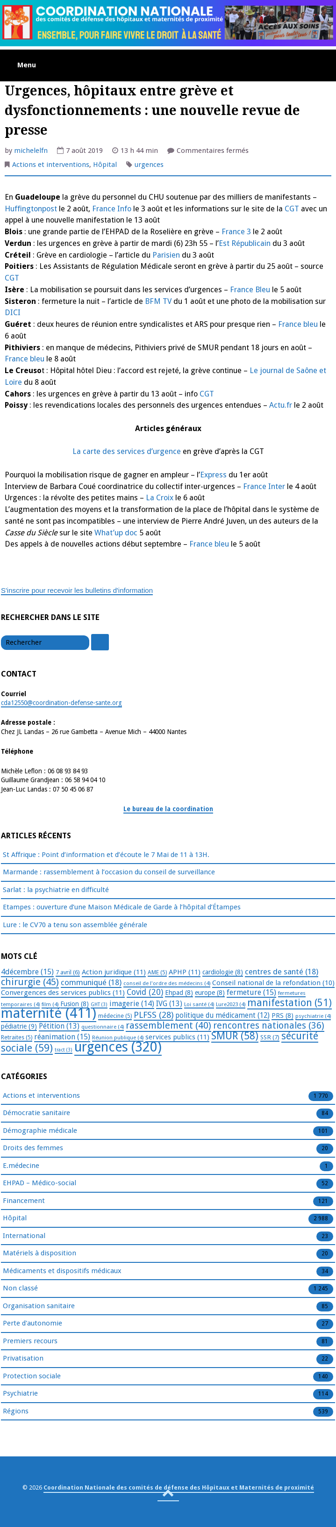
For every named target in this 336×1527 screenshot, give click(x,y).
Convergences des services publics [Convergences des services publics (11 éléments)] (63, 992)
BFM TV (158, 301)
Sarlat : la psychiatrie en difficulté (56, 890)
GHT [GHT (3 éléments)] (99, 1004)
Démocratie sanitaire (36, 1113)
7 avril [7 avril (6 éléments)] (68, 972)
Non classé (20, 1288)
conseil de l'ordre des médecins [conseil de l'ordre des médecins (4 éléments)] (166, 983)
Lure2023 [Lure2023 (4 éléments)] (230, 1004)
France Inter (264, 486)
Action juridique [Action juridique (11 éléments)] (114, 972)
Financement (24, 1201)
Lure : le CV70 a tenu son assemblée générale (75, 925)
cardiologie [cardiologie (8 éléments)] (222, 972)
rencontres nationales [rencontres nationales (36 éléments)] (268, 1025)
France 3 (236, 231)
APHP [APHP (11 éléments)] (184, 972)
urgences (149, 164)
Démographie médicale (40, 1131)
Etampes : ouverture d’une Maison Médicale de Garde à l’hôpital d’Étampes (122, 907)
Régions (16, 1411)
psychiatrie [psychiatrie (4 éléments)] (313, 1016)
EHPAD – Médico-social (39, 1183)
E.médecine (21, 1166)
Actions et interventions (50, 164)
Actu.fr (279, 405)
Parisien (166, 255)
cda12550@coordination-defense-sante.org (61, 702)
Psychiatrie (20, 1393)
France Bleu (249, 289)
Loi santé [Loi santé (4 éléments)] (199, 1004)
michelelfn (31, 150)
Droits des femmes (33, 1148)
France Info (111, 208)
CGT (291, 208)
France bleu (298, 324)
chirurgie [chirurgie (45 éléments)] (30, 981)
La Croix (159, 497)
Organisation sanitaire (39, 1306)
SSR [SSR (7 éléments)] (269, 1037)
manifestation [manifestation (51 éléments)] (289, 1002)
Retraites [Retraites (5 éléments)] (16, 1037)
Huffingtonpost (31, 208)
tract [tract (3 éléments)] (63, 1050)
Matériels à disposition (39, 1253)
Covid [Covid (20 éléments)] (145, 992)
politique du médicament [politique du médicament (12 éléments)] (222, 1015)
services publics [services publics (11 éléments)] (177, 1037)
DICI (13, 312)
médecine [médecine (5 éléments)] (115, 1016)
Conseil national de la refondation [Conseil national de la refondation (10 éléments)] (273, 983)
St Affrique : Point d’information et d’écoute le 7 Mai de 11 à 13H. (106, 854)
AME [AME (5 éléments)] (157, 972)
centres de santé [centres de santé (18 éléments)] (281, 971)
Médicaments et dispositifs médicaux (62, 1271)
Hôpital (105, 164)
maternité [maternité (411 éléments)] (48, 1013)
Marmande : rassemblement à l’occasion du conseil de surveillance (109, 872)
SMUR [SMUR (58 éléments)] (234, 1036)
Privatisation (23, 1358)
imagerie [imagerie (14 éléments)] (131, 1003)
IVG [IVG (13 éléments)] (169, 1003)
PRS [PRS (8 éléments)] (282, 1015)
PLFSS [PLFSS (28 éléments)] (153, 1015)
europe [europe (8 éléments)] (210, 992)
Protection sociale (32, 1376)
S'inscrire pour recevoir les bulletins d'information (77, 590)
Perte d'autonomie (32, 1323)
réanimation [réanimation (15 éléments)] (62, 1036)
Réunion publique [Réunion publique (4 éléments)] (117, 1037)
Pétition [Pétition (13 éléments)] (59, 1026)
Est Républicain (245, 243)
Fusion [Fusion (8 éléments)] (74, 1004)
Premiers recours (30, 1341)
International (24, 1236)
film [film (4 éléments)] (50, 1004)
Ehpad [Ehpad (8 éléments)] (179, 992)
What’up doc (115, 532)
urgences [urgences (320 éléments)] (118, 1047)
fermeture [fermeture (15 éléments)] (251, 992)
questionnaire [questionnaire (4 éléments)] (102, 1026)
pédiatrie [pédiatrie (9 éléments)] (19, 1026)
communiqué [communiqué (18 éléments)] (91, 982)
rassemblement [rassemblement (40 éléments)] (168, 1025)
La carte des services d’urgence (126, 451)
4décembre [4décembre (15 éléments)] (27, 971)
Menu (26, 65)
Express (213, 474)
